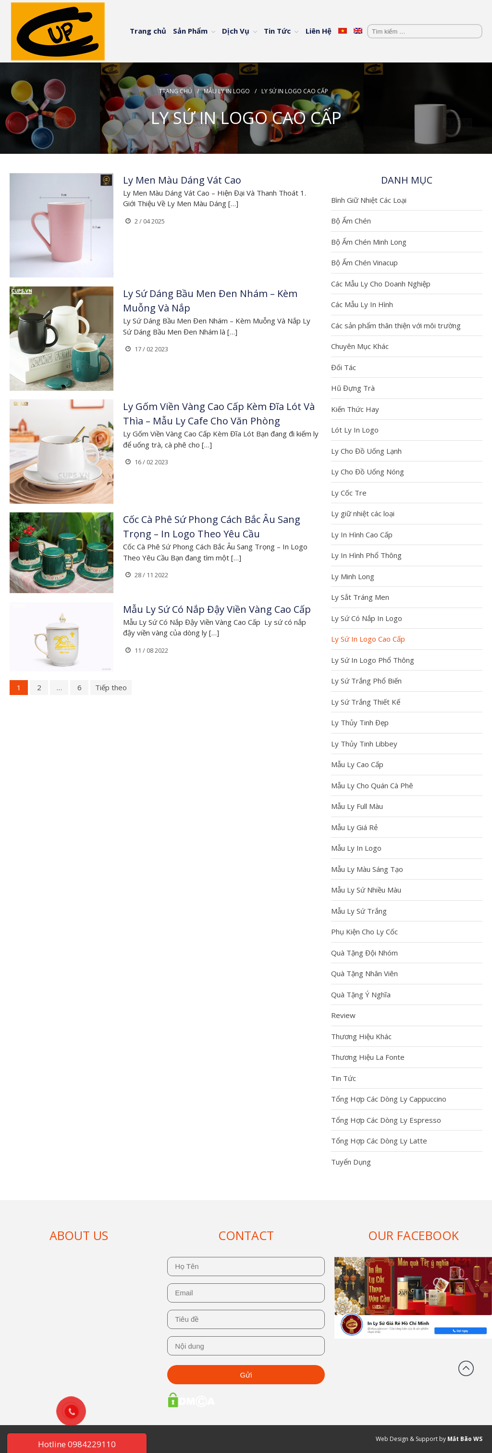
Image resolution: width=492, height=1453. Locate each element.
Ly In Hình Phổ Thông (366, 555)
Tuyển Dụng (351, 1162)
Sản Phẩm (190, 31)
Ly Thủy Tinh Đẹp (360, 722)
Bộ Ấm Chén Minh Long (368, 242)
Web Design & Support (407, 1439)
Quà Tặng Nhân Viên (364, 973)
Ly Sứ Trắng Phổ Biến (366, 680)
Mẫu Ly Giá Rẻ (354, 827)
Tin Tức (277, 31)
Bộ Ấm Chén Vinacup (364, 262)
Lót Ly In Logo (355, 430)
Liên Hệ (319, 31)
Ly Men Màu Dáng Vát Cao (182, 180)
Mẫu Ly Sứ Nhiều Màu (366, 889)
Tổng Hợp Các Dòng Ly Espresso (386, 1120)
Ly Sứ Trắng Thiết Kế (365, 702)
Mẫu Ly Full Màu (357, 806)
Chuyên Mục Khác (360, 346)
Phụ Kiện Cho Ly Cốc (364, 931)
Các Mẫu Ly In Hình (362, 304)
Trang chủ (148, 31)
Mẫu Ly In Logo (227, 91)
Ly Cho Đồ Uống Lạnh (366, 451)
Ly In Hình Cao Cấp (362, 534)
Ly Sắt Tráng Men (360, 597)
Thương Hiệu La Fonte (368, 1057)
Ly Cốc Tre (349, 492)
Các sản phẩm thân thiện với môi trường (396, 325)
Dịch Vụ (235, 31)
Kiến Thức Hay (355, 409)
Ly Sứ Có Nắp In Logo (366, 618)
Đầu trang (466, 1368)
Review (343, 1015)
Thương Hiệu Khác (361, 1036)
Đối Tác (343, 367)
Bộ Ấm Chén (351, 220)
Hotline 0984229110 (77, 1444)
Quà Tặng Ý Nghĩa (361, 994)
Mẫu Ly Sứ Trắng (359, 911)
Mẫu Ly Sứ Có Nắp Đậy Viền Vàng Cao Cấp (217, 609)
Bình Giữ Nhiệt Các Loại (368, 200)
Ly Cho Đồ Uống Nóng (367, 471)
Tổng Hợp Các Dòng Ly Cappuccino (388, 1099)
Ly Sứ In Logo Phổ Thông (372, 660)
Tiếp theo (111, 687)
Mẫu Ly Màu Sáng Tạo (367, 869)
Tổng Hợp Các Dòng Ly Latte (379, 1140)
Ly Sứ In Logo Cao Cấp (368, 639)
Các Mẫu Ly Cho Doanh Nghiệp (380, 283)
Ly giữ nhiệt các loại (362, 513)
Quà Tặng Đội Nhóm (364, 952)
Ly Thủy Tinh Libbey (364, 743)
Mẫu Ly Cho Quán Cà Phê (372, 785)
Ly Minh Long (352, 576)
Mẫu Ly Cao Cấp (357, 764)
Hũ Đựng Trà (353, 388)
